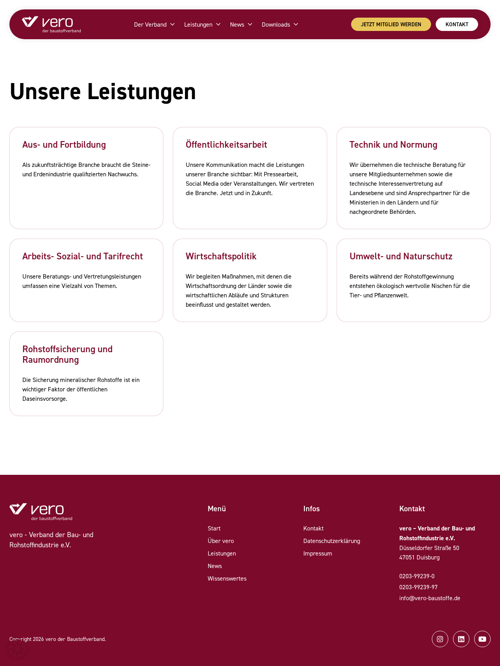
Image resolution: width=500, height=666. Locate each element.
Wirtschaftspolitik (221, 256)
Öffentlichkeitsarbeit (226, 144)
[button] (17, 649)
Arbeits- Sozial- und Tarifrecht (82, 256)
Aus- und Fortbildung (64, 144)
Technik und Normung (393, 144)
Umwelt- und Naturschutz (401, 256)
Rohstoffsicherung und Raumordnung (67, 354)
